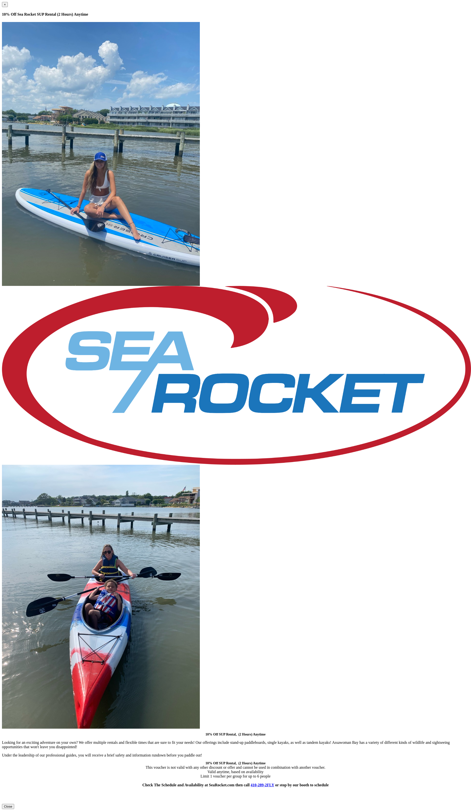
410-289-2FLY (262, 785)
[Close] (5, 4)
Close (8, 806)
